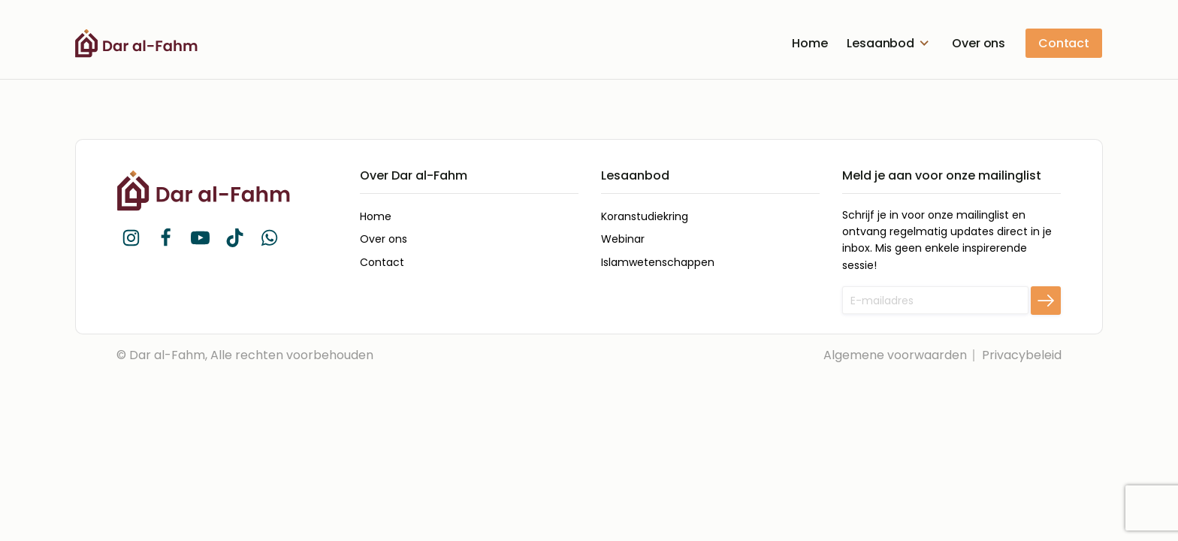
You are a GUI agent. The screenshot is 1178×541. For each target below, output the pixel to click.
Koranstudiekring (644, 216)
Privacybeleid (1022, 355)
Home (809, 43)
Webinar (623, 238)
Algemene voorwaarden (895, 355)
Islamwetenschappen (657, 262)
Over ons (978, 43)
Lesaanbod (889, 43)
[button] (130, 237)
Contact (1063, 43)
